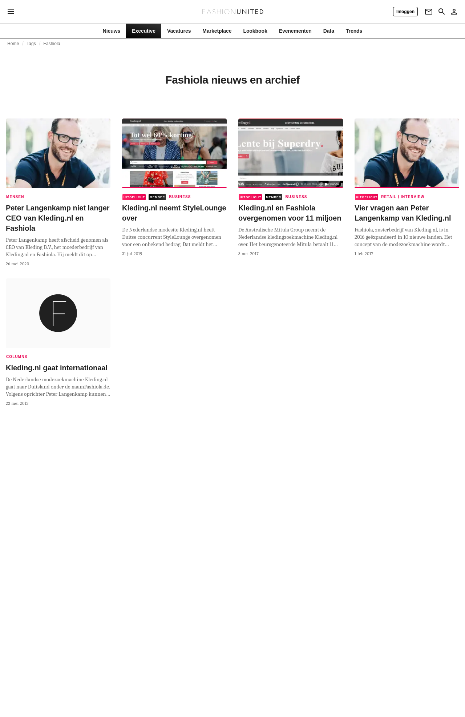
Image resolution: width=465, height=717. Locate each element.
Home (13, 43)
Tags (31, 43)
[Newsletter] (428, 11)
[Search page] (441, 11)
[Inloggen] (405, 11)
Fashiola (51, 43)
